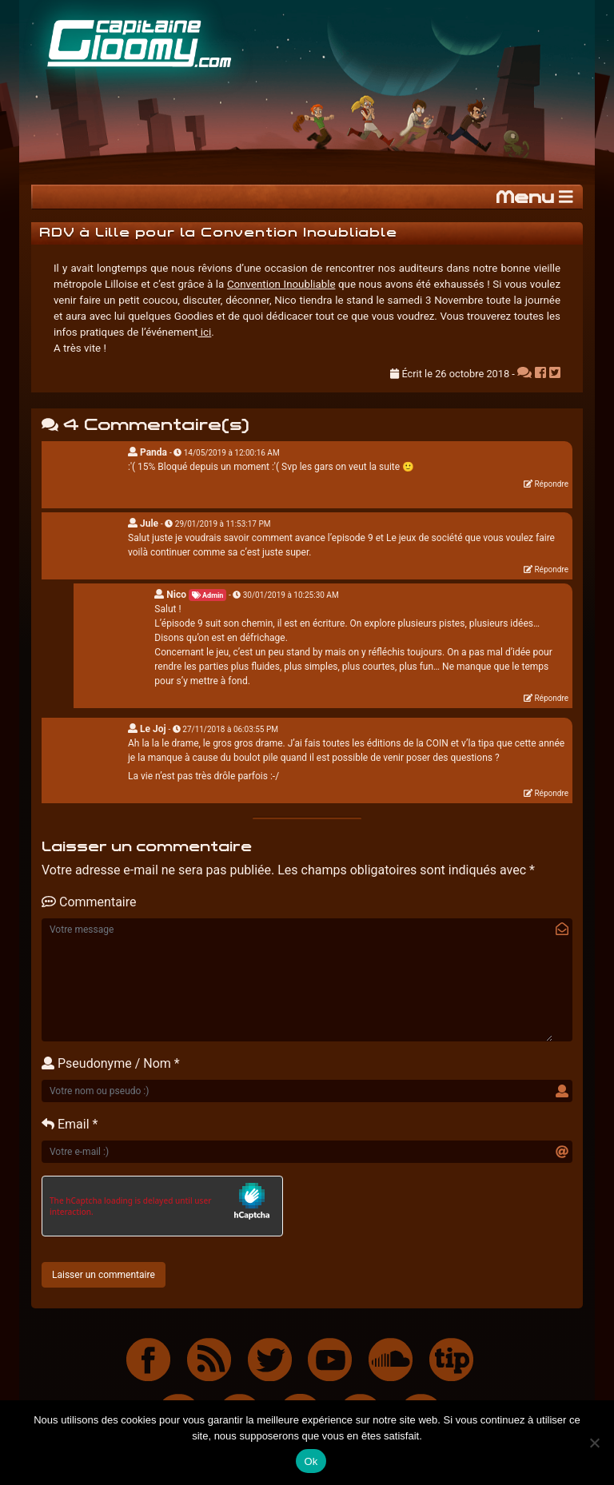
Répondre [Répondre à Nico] (551, 698)
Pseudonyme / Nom (106, 1063)
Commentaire (89, 902)
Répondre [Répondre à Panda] (551, 484)
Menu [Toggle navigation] (534, 197)
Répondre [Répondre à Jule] (551, 569)
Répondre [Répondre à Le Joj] (551, 793)
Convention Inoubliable (281, 284)
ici (205, 332)
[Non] (594, 1443)
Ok (310, 1461)
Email (66, 1124)
